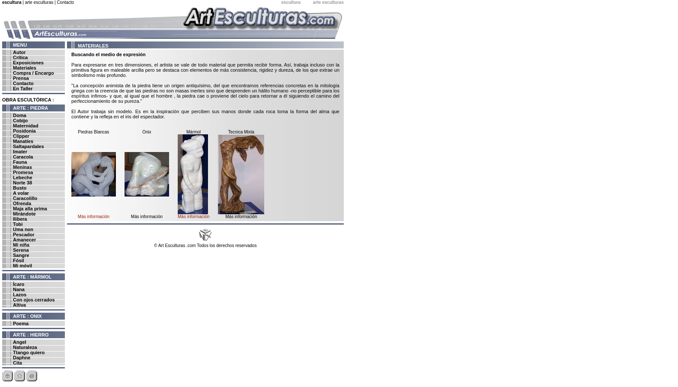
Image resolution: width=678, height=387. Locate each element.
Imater (20, 151)
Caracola (23, 156)
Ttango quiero (29, 352)
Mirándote (24, 213)
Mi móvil (22, 265)
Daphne (21, 357)
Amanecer (24, 239)
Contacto (65, 2)
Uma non (23, 229)
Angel (19, 342)
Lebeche (22, 177)
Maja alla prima (30, 208)
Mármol (193, 132)
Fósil (18, 260)
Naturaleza (25, 347)
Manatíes (23, 141)
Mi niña (21, 244)
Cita (17, 362)
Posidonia (24, 130)
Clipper (21, 136)
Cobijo (20, 120)
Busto (19, 187)
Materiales (24, 67)
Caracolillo (25, 198)
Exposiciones (28, 62)
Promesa (23, 172)
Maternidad (25, 125)
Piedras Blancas (93, 132)
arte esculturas (39, 2)
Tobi (17, 224)
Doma (19, 115)
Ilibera (20, 219)
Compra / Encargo (33, 73)
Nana (19, 289)
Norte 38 (22, 182)
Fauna (20, 162)
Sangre (21, 255)
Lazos (19, 294)
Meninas (22, 167)
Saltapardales (28, 146)
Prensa (21, 78)
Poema (21, 323)
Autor (19, 52)
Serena (21, 250)
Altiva (19, 305)
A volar (21, 193)
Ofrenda (22, 203)
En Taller (23, 88)
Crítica (20, 57)
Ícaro (18, 284)
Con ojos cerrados (34, 299)
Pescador (24, 234)
